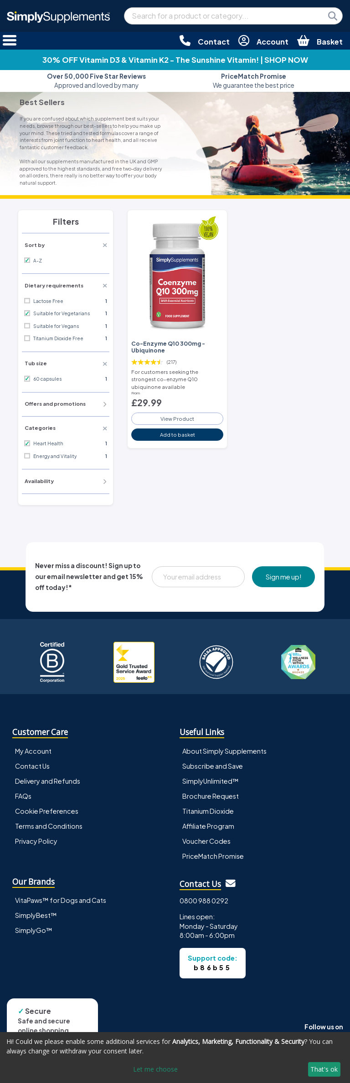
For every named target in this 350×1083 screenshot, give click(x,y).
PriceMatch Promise (213, 856)
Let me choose (155, 1069)
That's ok (324, 1069)
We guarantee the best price (253, 80)
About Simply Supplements (224, 751)
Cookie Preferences (46, 811)
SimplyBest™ (36, 915)
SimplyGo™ (33, 930)
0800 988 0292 (204, 900)
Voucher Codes (206, 841)
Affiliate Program (208, 826)
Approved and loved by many (96, 80)
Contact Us (32, 766)
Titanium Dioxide (208, 811)
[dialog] (175, 1057)
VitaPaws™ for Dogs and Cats (60, 900)
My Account (33, 751)
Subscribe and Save (212, 766)
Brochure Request (210, 796)
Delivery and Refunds (47, 781)
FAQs (23, 796)
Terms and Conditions (48, 826)
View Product (177, 418)
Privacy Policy (36, 841)
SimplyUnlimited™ (210, 781)
